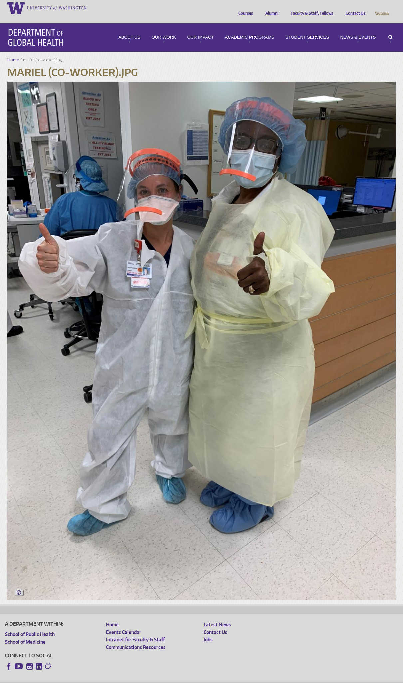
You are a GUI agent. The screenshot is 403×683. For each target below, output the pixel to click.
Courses (244, 8)
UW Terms (120, 677)
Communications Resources (136, 638)
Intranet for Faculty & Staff (135, 630)
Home (13, 50)
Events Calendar (123, 623)
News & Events (358, 28)
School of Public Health (30, 625)
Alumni (270, 8)
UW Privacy (93, 677)
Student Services (307, 28)
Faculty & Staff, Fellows (310, 8)
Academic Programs (249, 28)
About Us (129, 28)
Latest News (217, 615)
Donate (381, 8)
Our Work (164, 28)
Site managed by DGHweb (160, 677)
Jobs (208, 630)
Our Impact (200, 28)
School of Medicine (25, 632)
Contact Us (354, 8)
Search (390, 28)
